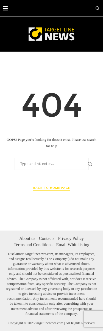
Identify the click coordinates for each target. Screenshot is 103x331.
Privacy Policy (71, 238)
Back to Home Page (51, 188)
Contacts (46, 238)
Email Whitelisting (72, 244)
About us (27, 238)
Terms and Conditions (33, 244)
